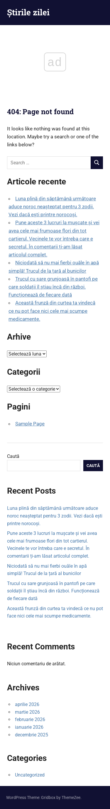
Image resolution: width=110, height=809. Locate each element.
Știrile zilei (28, 12)
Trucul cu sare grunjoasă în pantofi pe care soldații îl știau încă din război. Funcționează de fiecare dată (53, 287)
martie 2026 (27, 712)
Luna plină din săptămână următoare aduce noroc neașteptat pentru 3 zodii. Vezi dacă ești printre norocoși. (52, 206)
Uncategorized (30, 775)
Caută (13, 456)
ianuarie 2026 (29, 727)
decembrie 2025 (31, 735)
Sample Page (30, 424)
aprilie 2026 (27, 704)
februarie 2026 (30, 719)
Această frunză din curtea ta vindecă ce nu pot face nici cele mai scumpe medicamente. (52, 311)
